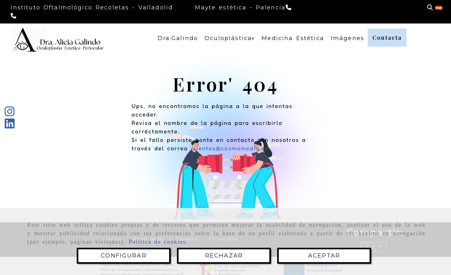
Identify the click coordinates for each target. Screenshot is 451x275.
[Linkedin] (10, 125)
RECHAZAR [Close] (224, 255)
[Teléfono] (14, 16)
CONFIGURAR (124, 255)
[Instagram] (10, 113)
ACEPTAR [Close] (324, 255)
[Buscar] (430, 7)
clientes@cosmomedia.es (229, 148)
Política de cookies (157, 242)
